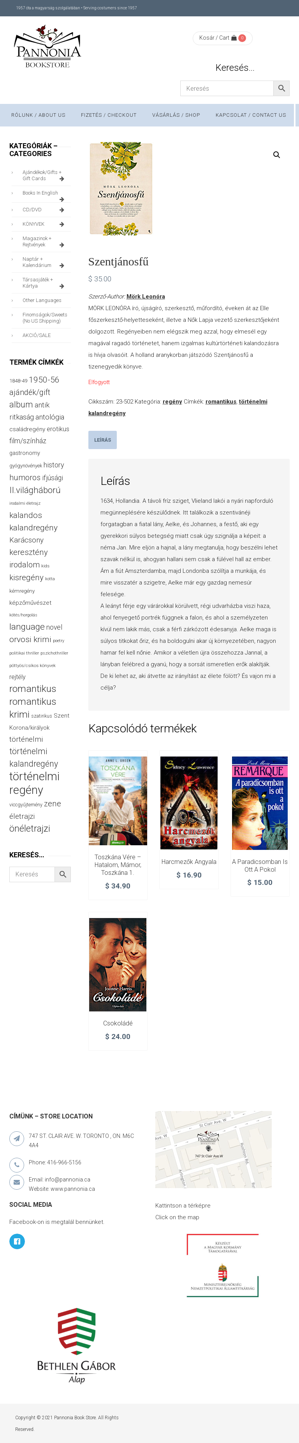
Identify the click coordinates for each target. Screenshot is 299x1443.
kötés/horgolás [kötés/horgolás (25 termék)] (23, 615)
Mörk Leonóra (146, 296)
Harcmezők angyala (189, 861)
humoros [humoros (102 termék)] (24, 477)
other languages (42, 300)
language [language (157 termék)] (27, 626)
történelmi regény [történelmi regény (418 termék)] (34, 783)
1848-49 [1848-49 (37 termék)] (18, 381)
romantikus (221, 401)
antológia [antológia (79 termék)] (49, 417)
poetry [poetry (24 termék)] (58, 640)
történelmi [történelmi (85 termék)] (26, 739)
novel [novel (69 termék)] (54, 627)
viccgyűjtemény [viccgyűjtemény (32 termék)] (25, 805)
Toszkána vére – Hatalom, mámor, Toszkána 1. (118, 864)
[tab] (102, 440)
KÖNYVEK (45, 224)
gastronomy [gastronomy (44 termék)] (24, 453)
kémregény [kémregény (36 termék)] (22, 591)
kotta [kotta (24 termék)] (50, 578)
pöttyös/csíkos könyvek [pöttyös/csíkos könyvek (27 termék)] (32, 665)
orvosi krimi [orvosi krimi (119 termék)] (30, 639)
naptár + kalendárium (45, 262)
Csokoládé (118, 1023)
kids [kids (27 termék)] (45, 566)
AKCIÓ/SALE (37, 335)
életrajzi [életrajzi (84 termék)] (22, 816)
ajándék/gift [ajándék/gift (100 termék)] (29, 392)
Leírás (102, 440)
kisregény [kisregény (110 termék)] (26, 577)
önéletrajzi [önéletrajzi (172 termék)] (29, 828)
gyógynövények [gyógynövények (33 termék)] (25, 466)
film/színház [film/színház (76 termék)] (27, 441)
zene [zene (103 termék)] (52, 803)
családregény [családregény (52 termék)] (27, 429)
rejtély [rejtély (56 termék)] (17, 677)
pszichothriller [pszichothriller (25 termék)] (54, 653)
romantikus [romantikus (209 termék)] (32, 688)
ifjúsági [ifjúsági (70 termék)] (52, 478)
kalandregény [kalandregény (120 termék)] (33, 527)
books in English (45, 195)
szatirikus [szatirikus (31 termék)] (41, 716)
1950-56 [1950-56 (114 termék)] (44, 379)
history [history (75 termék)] (54, 465)
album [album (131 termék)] (21, 404)
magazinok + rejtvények (45, 241)
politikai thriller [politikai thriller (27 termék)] (24, 653)
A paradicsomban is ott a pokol (260, 865)
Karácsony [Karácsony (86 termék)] (26, 539)
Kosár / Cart (218, 38)
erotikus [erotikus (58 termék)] (58, 429)
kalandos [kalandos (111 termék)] (25, 515)
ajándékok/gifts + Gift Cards (45, 175)
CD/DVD (45, 210)
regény (172, 401)
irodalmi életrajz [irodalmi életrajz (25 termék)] (24, 503)
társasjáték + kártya (45, 283)
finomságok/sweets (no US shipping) (45, 318)
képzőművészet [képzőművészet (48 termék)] (30, 602)
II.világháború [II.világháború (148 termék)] (35, 490)
